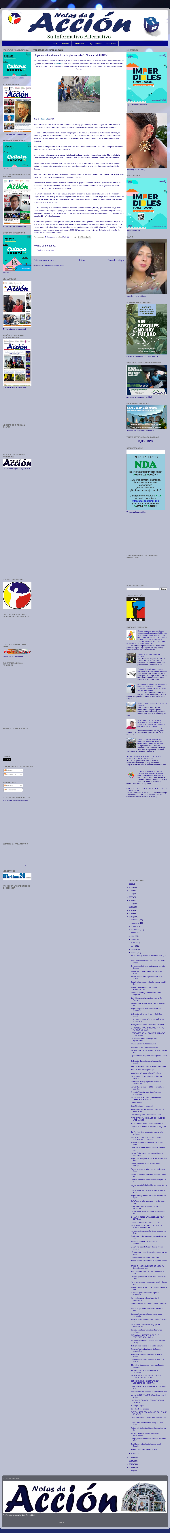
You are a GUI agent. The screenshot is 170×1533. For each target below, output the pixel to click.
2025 (131, 887)
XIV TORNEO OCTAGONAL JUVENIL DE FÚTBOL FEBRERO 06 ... (146, 1227)
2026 (131, 884)
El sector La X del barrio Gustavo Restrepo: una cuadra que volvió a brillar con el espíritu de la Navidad (150, 773)
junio (133, 939)
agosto (134, 933)
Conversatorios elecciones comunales (145, 1257)
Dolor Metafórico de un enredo (142, 1106)
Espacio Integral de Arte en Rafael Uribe (146, 1115)
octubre (134, 926)
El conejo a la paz (137, 1406)
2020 (131, 904)
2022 (131, 897)
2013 (131, 1464)
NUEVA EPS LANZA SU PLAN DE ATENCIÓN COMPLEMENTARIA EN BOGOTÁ (143, 757)
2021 (131, 900)
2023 (131, 894)
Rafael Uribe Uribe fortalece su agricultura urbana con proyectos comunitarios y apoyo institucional (150, 741)
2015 (131, 1458)
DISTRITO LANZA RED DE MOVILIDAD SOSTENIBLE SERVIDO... (146, 1138)
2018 (131, 910)
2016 (131, 917)
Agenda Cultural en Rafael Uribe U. (144, 1449)
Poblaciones (79, 44)
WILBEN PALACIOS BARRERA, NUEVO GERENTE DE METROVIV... (146, 1377)
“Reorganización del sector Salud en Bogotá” (147, 1025)
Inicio (55, 44)
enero (133, 1453)
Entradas (8, 770)
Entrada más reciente (44, 260)
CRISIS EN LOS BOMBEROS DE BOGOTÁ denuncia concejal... (147, 1267)
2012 (131, 1467)
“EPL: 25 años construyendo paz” (143, 1070)
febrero (134, 953)
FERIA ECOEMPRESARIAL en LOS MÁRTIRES (149, 1392)
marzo (133, 949)
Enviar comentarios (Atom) (54, 265)
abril (133, 946)
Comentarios (10, 774)
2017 (131, 913)
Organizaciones (95, 44)
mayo (133, 943)
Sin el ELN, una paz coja (140, 1409)
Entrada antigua (116, 260)
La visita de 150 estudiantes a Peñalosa (145, 1073)
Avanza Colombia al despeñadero (143, 1044)
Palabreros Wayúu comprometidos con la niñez (148, 1066)
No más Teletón (136, 1103)
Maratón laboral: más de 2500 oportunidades (147, 1123)
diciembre (135, 920)
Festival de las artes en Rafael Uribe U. (145, 1222)
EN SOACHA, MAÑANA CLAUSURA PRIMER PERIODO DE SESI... (148, 1029)
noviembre (135, 923)
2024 (131, 891)
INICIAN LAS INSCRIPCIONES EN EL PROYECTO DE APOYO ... (145, 1336)
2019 (131, 907)
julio (133, 936)
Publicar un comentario (45, 250)
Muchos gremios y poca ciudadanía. (144, 1047)
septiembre (135, 930)
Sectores (65, 44)
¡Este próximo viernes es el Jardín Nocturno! (147, 1346)
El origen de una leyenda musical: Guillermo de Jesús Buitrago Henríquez (152, 670)
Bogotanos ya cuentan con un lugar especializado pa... (144, 988)
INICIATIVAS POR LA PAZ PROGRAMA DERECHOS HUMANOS (146, 1098)
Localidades (111, 44)
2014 (131, 1461)
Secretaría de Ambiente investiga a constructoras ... (144, 1243)
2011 (131, 1471)
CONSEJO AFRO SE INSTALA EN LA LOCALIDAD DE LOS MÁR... (145, 1382)
